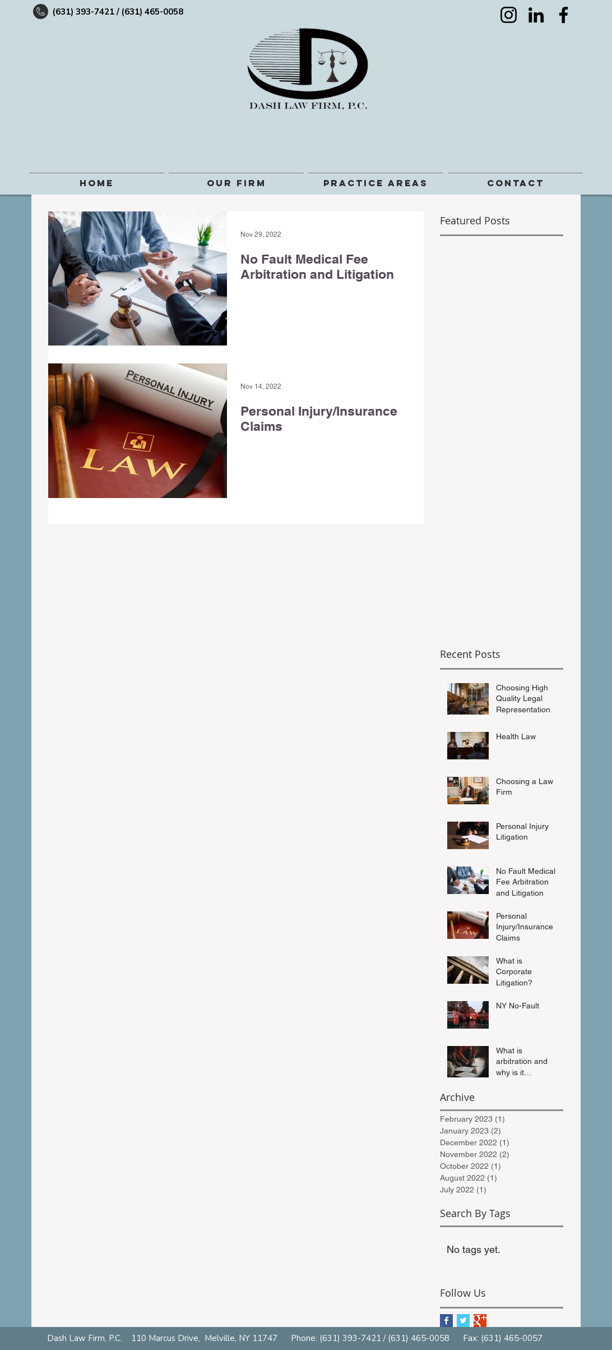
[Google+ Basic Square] (480, 1320)
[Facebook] (563, 15)
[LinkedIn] (536, 15)
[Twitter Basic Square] (463, 1320)
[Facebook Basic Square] (446, 1320)
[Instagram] (509, 15)
